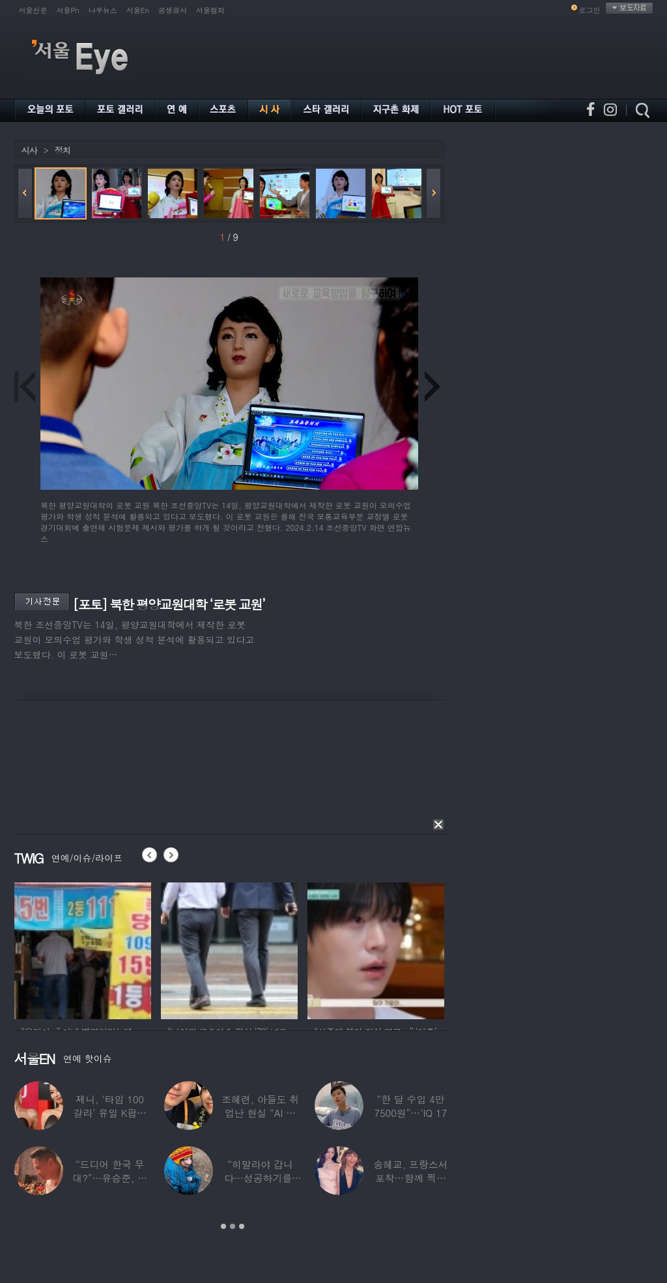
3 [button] (241, 1226)
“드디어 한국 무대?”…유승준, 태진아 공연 (109, 1177)
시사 (29, 150)
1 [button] (223, 1226)
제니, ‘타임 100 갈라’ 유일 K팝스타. (110, 1112)
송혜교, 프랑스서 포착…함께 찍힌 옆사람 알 (410, 1177)
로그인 (590, 10)
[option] (82, 948)
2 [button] (232, 1226)
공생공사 (172, 10)
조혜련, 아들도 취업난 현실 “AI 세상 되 (259, 1112)
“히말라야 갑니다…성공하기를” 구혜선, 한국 (260, 1177)
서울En (137, 10)
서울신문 (33, 10)
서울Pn (68, 10)
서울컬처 (210, 10)
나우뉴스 (103, 10)
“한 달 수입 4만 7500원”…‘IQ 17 (410, 1106)
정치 (62, 150)
